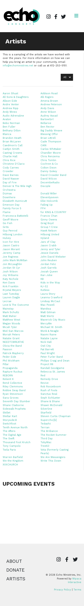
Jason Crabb (48, 245)
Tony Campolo (12, 445)
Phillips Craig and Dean (55, 360)
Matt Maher (10, 316)
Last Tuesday (11, 293)
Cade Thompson (51, 141)
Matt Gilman (48, 312)
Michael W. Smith (51, 327)
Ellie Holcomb (49, 201)
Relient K (8, 379)
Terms (77, 589)
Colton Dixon (48, 167)
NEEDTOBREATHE (13, 342)
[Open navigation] (76, 16)
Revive (45, 383)
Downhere (9, 197)
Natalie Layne (49, 338)
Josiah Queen (49, 271)
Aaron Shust (10, 93)
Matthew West (11, 319)
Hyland (45, 238)
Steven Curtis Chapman (56, 416)
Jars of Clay (48, 241)
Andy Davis (47, 108)
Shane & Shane (50, 401)
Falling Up (47, 204)
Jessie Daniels (49, 252)
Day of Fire (10, 182)
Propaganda (10, 368)
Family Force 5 (12, 208)
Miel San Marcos (13, 331)
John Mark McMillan (15, 260)
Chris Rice (9, 160)
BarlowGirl (47, 119)
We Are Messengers (53, 457)
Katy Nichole (10, 279)
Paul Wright (48, 353)
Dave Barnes (11, 175)
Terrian (45, 427)
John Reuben (49, 260)
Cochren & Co (49, 163)
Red (43, 375)
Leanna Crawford (51, 297)
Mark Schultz (11, 312)
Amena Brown (49, 100)
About (14, 561)
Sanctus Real (49, 394)
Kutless (45, 290)
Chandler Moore (51, 152)
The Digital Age (12, 434)
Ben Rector (47, 126)
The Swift (8, 438)
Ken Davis (9, 282)
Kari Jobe (46, 275)
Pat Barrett (47, 349)
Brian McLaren (12, 141)
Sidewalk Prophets (14, 408)
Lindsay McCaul (50, 301)
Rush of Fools (49, 390)
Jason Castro (11, 245)
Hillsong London (12, 234)
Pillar (6, 364)
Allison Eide (10, 100)
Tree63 (45, 445)
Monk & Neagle (50, 331)
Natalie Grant (11, 338)
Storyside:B (10, 420)
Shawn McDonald (51, 405)
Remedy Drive (49, 379)
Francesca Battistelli (15, 215)
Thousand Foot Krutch (16, 442)
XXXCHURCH (10, 464)
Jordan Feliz (48, 264)
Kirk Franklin (10, 286)
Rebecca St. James (53, 371)
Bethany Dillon (12, 130)
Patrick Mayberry (13, 353)
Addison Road (49, 93)
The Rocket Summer (54, 434)
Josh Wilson (10, 271)
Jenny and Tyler (50, 249)
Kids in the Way (50, 282)
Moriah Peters (11, 334)
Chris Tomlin (48, 160)
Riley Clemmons (13, 386)
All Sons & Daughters (16, 97)
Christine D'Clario (14, 163)
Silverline (46, 408)
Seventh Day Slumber (16, 401)
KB (42, 279)
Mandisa (46, 308)
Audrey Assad (49, 115)
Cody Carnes (11, 167)
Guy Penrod (10, 230)
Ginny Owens (49, 219)
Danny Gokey (49, 171)
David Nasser (11, 178)
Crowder (8, 171)
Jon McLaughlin (12, 264)
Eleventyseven (49, 197)
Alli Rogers (47, 97)
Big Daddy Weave (51, 130)
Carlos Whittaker (51, 149)
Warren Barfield (13, 457)
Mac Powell (47, 304)
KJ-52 (44, 286)
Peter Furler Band (52, 356)
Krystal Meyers (12, 290)
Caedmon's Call (12, 145)
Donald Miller (49, 193)
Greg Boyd (47, 223)
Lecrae (7, 301)
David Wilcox (49, 178)
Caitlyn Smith (11, 149)
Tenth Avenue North (15, 427)
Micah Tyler (10, 327)
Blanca (7, 134)
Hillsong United (50, 234)
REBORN (8, 375)
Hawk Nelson (49, 230)
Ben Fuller (9, 126)
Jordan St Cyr (11, 267)
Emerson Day (11, 204)
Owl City (46, 345)
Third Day (47, 438)
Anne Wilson (48, 111)
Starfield (46, 412)
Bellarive (46, 123)
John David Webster (53, 256)
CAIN (43, 145)
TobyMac (46, 442)
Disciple (45, 186)
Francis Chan (49, 215)
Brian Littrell (48, 138)
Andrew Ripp (10, 108)
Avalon (7, 119)
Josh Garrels (49, 267)
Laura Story (48, 293)
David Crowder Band (53, 175)
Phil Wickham (11, 360)
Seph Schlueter (50, 397)
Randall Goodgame (52, 368)
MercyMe (46, 323)
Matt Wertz (47, 316)
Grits (6, 227)
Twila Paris (9, 449)
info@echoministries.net (18, 65)
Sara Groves (11, 397)
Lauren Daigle (11, 297)
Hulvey (7, 238)
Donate (15, 570)
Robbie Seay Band (14, 390)
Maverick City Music (53, 319)
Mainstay (8, 308)
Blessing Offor (49, 134)
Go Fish (7, 223)
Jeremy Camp (11, 252)
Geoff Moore (10, 219)
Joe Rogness (10, 256)
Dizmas (7, 193)
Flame (7, 212)
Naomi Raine (48, 334)
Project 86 (47, 364)
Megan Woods (11, 323)
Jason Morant (11, 249)
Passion (7, 349)
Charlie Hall (10, 156)
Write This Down (51, 460)
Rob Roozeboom (51, 386)
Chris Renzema (50, 156)
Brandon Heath (12, 138)
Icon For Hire (11, 241)
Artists (15, 578)
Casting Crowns (12, 152)
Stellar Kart (10, 416)
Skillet (6, 412)
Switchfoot (9, 423)
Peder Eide (9, 356)
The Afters (9, 431)
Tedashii (46, 423)
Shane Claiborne (13, 405)
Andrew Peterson (51, 104)
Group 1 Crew (49, 227)
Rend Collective (12, 383)
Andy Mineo (10, 111)
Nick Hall (46, 342)
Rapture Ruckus (12, 371)
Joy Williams (10, 275)
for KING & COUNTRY (53, 212)
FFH (43, 208)
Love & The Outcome (16, 304)
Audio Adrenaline (13, 115)
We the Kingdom (13, 460)
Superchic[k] (49, 420)
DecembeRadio (50, 182)
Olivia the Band (12, 345)
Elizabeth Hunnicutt (15, 201)
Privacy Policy (62, 589)
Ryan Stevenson (13, 394)
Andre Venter (11, 104)
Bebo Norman (11, 123)
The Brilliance (49, 431)
